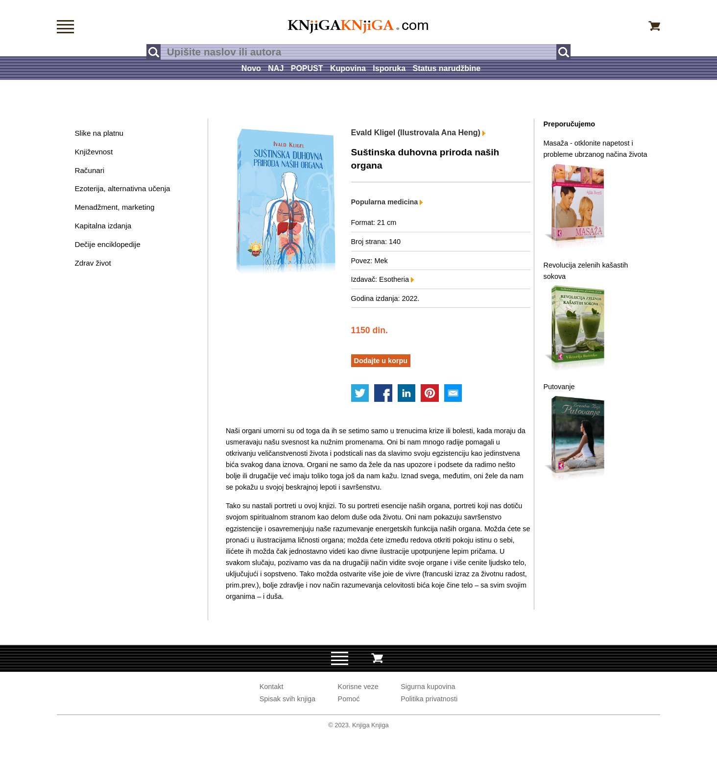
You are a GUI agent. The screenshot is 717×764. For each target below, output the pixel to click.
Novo (251, 68)
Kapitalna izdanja (102, 226)
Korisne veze (358, 686)
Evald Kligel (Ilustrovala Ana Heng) (418, 132)
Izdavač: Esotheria (382, 279)
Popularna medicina (387, 202)
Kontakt (272, 686)
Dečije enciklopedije (107, 244)
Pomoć (349, 699)
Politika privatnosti (429, 699)
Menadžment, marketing (114, 207)
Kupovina (348, 68)
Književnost (93, 152)
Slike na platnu (98, 133)
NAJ (276, 68)
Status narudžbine (446, 68)
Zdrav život (92, 263)
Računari (89, 170)
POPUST (307, 68)
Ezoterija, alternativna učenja (122, 188)
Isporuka (389, 68)
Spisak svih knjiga (287, 699)
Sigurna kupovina (428, 686)
